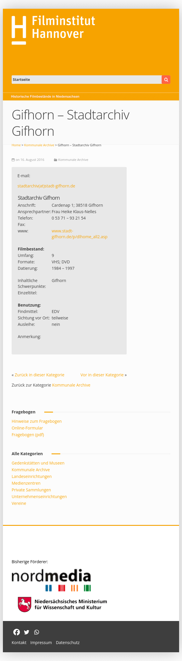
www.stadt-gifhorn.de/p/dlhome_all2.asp (79, 233)
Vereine (19, 503)
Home (16, 145)
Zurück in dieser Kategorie (40, 375)
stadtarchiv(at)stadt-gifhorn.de (46, 186)
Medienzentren (26, 483)
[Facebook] (16, 632)
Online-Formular (27, 428)
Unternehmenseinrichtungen (39, 496)
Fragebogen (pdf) (28, 434)
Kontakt (19, 642)
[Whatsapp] (36, 632)
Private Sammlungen (31, 490)
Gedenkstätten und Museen (38, 463)
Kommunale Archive (39, 145)
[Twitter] (26, 632)
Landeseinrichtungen (32, 476)
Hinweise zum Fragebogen (37, 421)
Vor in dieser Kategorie (101, 375)
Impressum (41, 642)
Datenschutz (67, 642)
